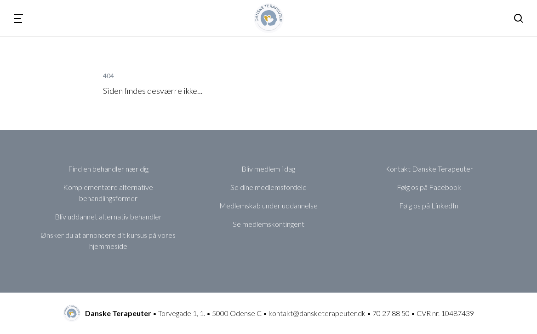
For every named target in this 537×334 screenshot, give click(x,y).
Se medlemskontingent (268, 223)
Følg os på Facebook (429, 187)
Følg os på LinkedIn (428, 205)
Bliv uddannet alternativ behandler (108, 216)
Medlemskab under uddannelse (268, 205)
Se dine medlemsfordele (268, 187)
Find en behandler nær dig (108, 168)
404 (108, 76)
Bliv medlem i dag (268, 168)
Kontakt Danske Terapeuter (429, 168)
